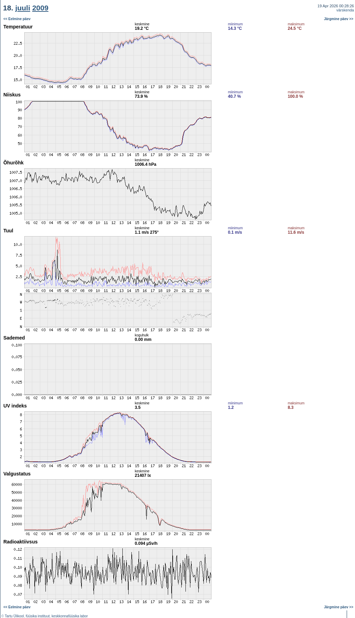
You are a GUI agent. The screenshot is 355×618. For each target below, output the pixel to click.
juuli (22, 8)
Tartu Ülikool (14, 616)
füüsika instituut (38, 616)
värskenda (345, 10)
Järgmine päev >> (339, 19)
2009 (40, 8)
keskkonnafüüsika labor (70, 616)
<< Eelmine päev (17, 19)
